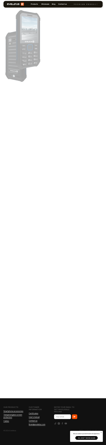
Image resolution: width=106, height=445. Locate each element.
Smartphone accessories (13, 411)
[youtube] (65, 423)
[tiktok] (55, 423)
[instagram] (59, 423)
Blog (53, 4)
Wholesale (45, 4)
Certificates (33, 413)
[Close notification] (101, 432)
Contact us (62, 4)
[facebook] (62, 423)
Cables (6, 421)
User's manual (34, 417)
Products (34, 4)
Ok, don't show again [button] (86, 438)
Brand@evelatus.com (37, 424)
